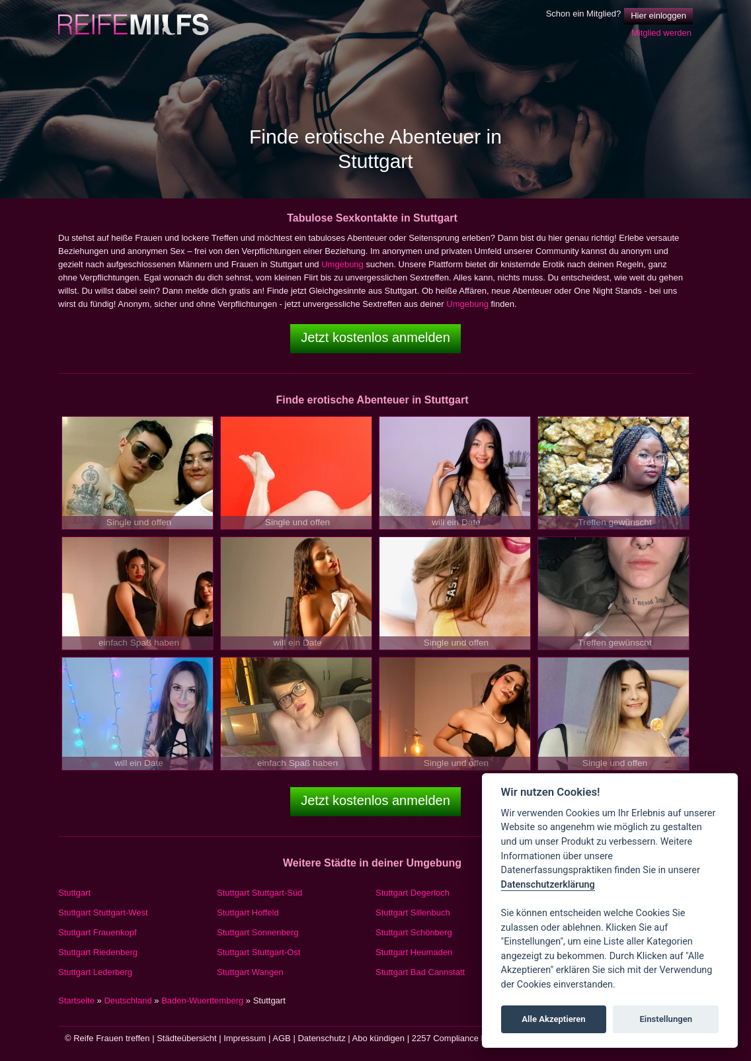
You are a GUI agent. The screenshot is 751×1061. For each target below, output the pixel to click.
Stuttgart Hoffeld (248, 912)
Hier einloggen (658, 16)
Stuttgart (74, 893)
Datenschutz (321, 1038)
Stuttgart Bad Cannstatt (420, 972)
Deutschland (127, 1000)
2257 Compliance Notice (459, 1038)
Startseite (76, 1000)
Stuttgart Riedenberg (98, 952)
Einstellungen (665, 1019)
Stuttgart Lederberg (95, 972)
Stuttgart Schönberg (414, 932)
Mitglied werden (661, 33)
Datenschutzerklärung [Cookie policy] (548, 884)
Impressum (244, 1038)
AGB (281, 1038)
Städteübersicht (186, 1038)
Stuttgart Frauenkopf (97, 932)
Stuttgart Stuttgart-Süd (259, 893)
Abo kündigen (378, 1038)
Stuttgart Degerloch (413, 893)
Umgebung (342, 264)
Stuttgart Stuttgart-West (103, 912)
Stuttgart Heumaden (414, 952)
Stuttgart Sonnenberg (258, 932)
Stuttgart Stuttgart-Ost (258, 952)
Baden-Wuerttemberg (202, 1000)
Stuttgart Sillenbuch (413, 912)
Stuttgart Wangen (250, 972)
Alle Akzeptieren (553, 1019)
